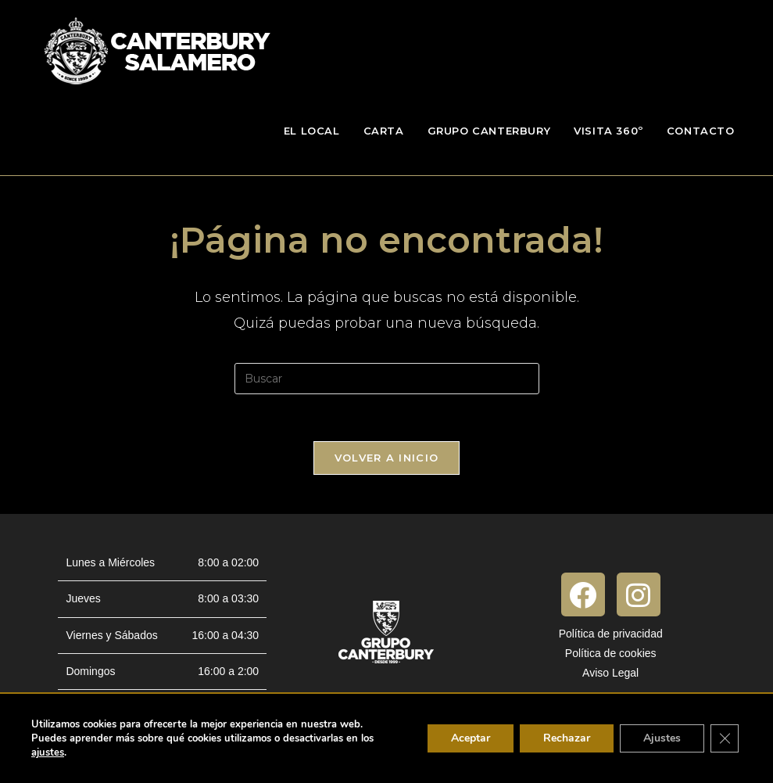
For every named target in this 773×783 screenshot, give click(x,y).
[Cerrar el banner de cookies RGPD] (724, 738)
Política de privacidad (611, 633)
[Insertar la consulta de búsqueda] (386, 378)
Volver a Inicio (387, 457)
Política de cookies (611, 653)
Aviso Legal (610, 672)
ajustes (47, 752)
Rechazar (566, 738)
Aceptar (470, 738)
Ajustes (662, 738)
